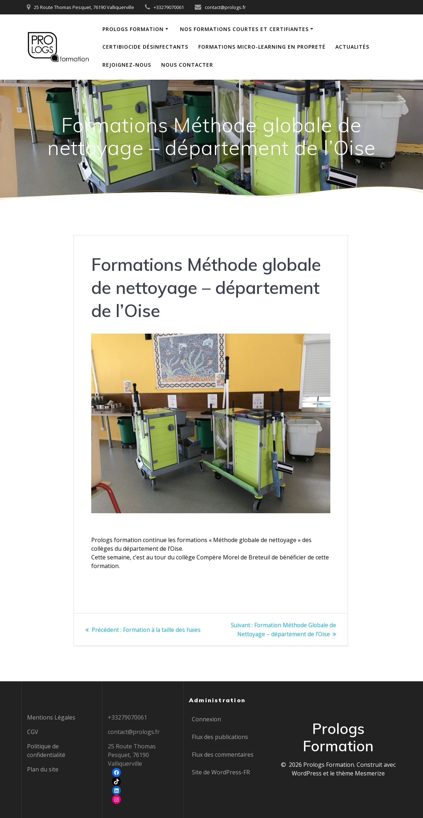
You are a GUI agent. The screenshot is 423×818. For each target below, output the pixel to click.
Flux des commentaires (223, 754)
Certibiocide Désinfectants (145, 46)
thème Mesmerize (360, 773)
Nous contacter (187, 64)
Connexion (206, 719)
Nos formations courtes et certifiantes (244, 29)
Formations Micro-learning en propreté (262, 46)
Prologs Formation (133, 29)
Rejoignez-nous (126, 64)
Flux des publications (220, 737)
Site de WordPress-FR (221, 772)
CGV (32, 732)
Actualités (352, 46)
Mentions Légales (51, 717)
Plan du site (42, 769)
